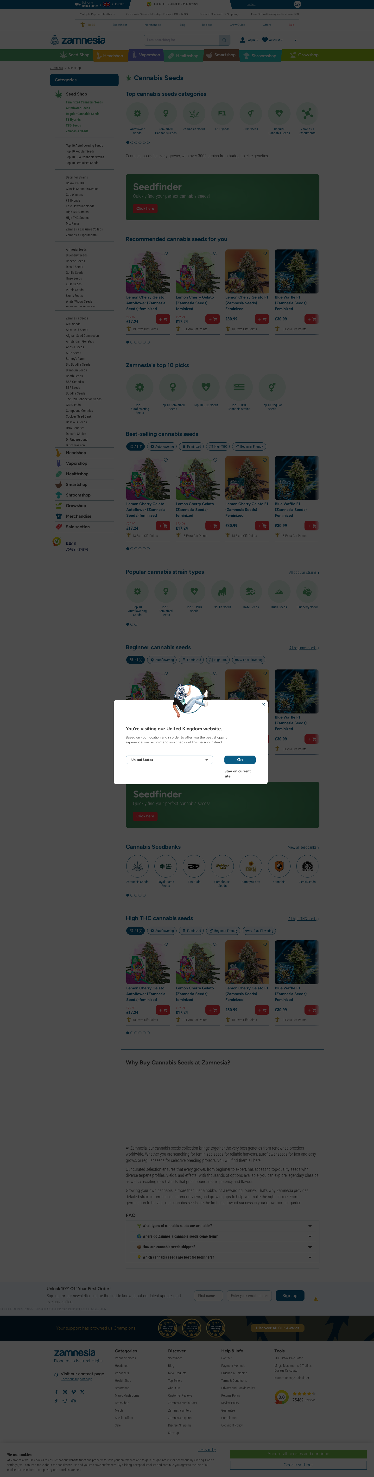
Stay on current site (237, 771)
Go (240, 759)
